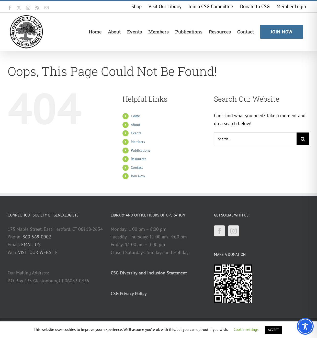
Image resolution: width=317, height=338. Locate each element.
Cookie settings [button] (246, 329)
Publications (140, 150)
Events (136, 133)
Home (135, 116)
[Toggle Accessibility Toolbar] (305, 326)
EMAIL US (30, 244)
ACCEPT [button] (273, 330)
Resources (138, 158)
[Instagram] (233, 230)
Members (138, 141)
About (135, 124)
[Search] (303, 138)
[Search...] (255, 138)
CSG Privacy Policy (129, 293)
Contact (137, 167)
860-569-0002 (36, 237)
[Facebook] (219, 230)
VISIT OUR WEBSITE (38, 252)
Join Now (138, 176)
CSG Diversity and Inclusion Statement (149, 273)
